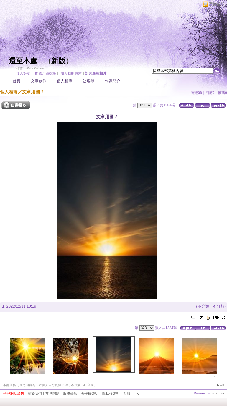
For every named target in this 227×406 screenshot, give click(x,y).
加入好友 (23, 73)
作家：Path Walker (30, 68)
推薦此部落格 (45, 73)
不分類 (203, 306)
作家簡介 (112, 81)
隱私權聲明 (111, 394)
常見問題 (52, 394)
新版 (58, 61)
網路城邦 (216, 4)
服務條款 (70, 394)
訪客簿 (88, 81)
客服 (126, 394)
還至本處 (23, 61)
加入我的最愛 (71, 73)
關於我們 (35, 394)
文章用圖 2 (33, 91)
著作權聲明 (89, 394)
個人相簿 (64, 81)
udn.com (218, 393)
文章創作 (38, 81)
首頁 (16, 81)
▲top (220, 384)
